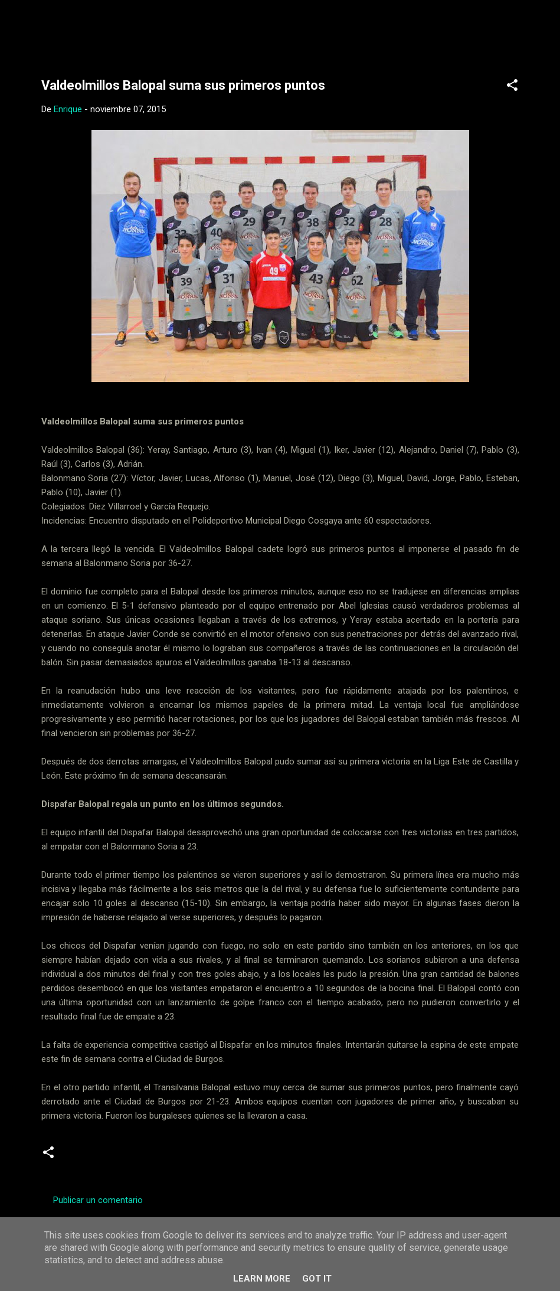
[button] (512, 87)
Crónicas (135, 1157)
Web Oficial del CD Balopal (130, 28)
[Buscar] (536, 32)
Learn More (261, 1278)
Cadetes (86, 1157)
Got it (317, 1278)
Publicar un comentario (98, 1200)
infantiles (186, 1157)
